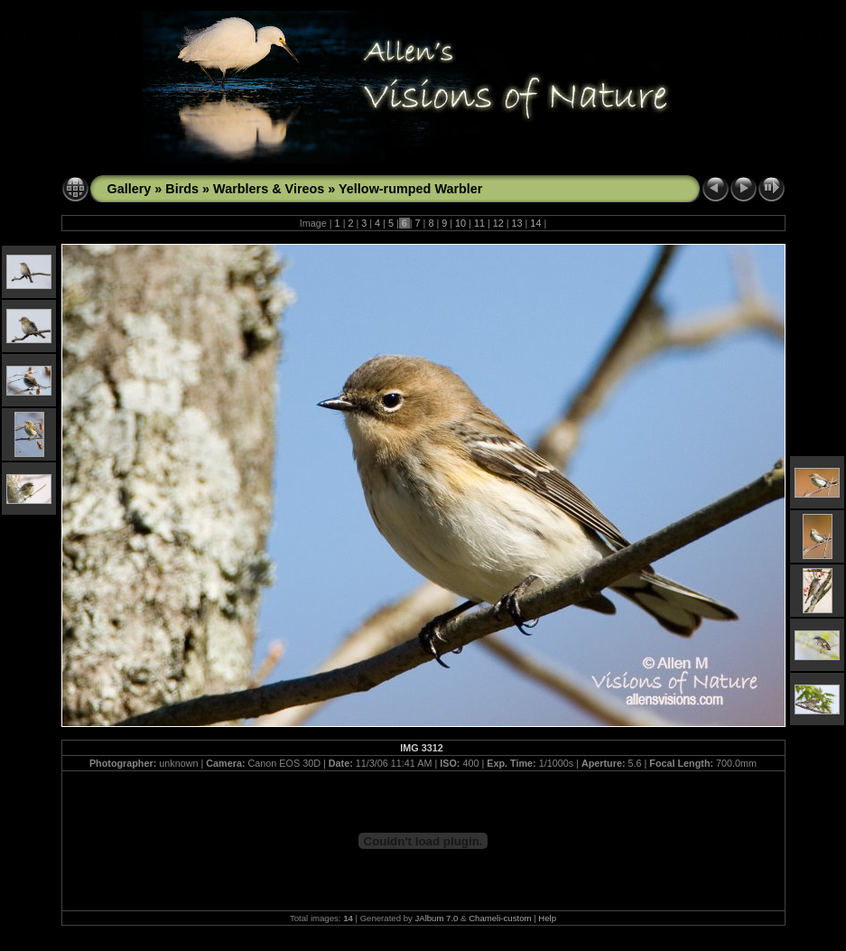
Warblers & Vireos (268, 189)
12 (498, 223)
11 (479, 223)
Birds (182, 189)
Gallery (129, 189)
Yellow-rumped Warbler (410, 189)
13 (517, 223)
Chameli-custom (500, 918)
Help (547, 918)
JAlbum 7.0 (436, 918)
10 (460, 223)
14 (535, 223)
